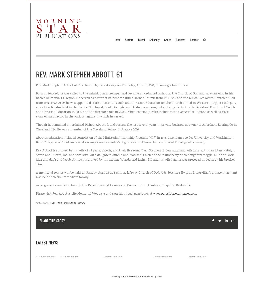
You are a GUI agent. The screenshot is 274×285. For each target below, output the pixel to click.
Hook (159, 276)
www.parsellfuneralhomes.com (175, 193)
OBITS (54, 202)
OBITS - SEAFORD (78, 202)
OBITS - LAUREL (64, 202)
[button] (204, 39)
